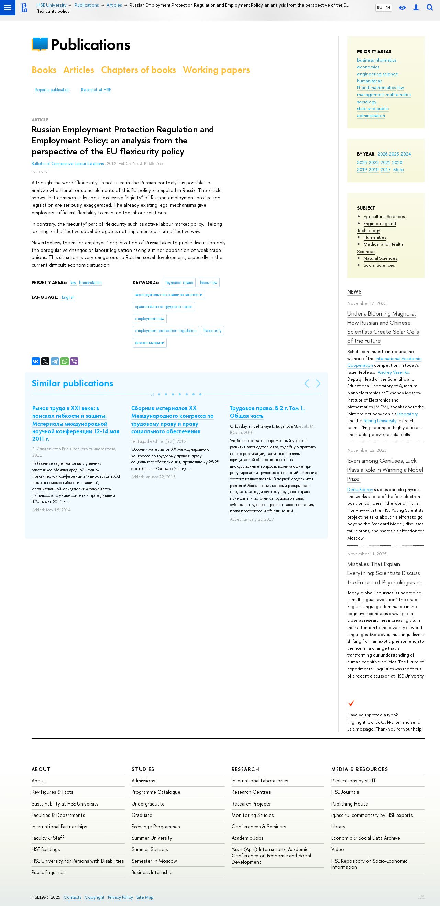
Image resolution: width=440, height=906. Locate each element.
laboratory (407, 414)
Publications (90, 44)
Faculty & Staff (48, 837)
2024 (406, 154)
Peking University (379, 420)
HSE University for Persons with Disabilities (78, 860)
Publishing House (349, 803)
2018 (374, 169)
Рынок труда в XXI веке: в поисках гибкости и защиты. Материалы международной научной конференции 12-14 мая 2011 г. (75, 423)
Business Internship (152, 872)
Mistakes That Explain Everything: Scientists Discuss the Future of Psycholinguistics (385, 573)
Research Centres (251, 792)
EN (388, 7)
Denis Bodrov (360, 489)
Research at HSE (96, 90)
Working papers (216, 70)
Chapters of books (138, 70)
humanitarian (370, 80)
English (68, 297)
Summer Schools (150, 849)
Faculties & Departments (58, 815)
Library (338, 826)
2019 (362, 169)
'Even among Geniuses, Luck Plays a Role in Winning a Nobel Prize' (385, 470)
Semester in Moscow (154, 860)
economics (368, 67)
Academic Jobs (247, 837)
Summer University (152, 837)
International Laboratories (260, 780)
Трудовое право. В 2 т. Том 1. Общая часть (267, 411)
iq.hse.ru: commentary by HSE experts (372, 815)
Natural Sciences (380, 258)
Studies (143, 769)
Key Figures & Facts (52, 792)
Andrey (385, 372)
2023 (362, 162)
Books (44, 70)
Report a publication (52, 90)
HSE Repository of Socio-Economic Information (369, 863)
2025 (394, 154)
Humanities (375, 237)
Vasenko (401, 372)
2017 (385, 169)
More (398, 169)
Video (337, 849)
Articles (78, 70)
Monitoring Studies (253, 815)
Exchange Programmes (156, 826)
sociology (366, 101)
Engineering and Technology (376, 226)
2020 (397, 162)
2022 (374, 162)
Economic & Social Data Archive (365, 837)
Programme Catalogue (156, 792)
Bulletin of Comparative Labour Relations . (69, 164)
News (354, 291)
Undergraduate (148, 803)
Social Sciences (379, 265)
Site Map (145, 897)
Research (246, 769)
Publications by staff (353, 780)
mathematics (398, 94)
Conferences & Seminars (259, 826)
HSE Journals (345, 792)
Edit (421, 896)
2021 (385, 162)
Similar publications (72, 383)
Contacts (72, 897)
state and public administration (373, 111)
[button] (152, 394)
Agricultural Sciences (384, 216)
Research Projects (251, 803)
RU (379, 7)
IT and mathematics (376, 87)
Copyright (94, 897)
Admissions (143, 780)
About (41, 769)
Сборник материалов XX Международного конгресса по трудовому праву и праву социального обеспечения (172, 419)
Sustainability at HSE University (65, 803)
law (400, 87)
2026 (382, 154)
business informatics (376, 60)
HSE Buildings (46, 849)
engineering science (377, 74)
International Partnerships (59, 826)
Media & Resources (359, 769)
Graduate (142, 815)
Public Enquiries (48, 872)
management (370, 94)
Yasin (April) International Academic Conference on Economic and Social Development (271, 855)
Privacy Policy (120, 897)
